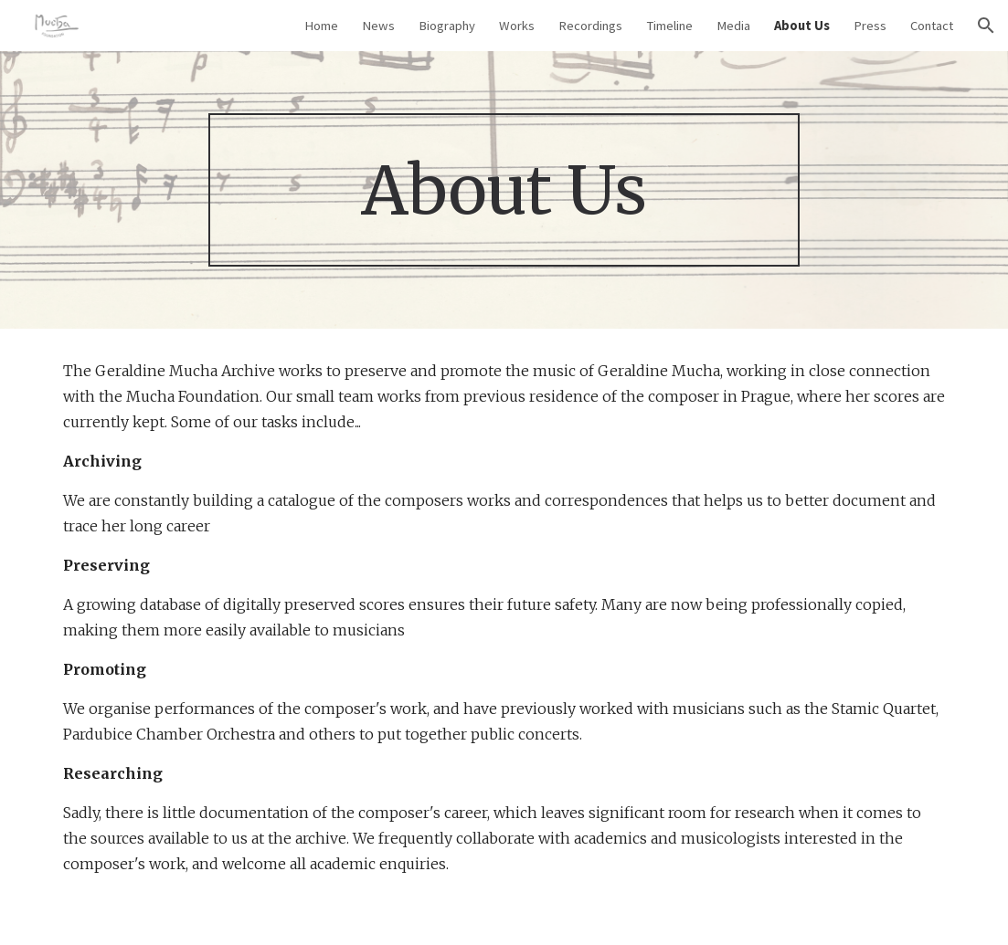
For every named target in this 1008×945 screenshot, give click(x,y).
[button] (986, 25)
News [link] (378, 25)
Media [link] (733, 25)
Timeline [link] (669, 25)
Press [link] (870, 25)
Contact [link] (931, 25)
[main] (503, 190)
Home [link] (321, 25)
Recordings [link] (590, 25)
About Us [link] (802, 25)
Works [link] (517, 25)
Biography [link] (447, 25)
